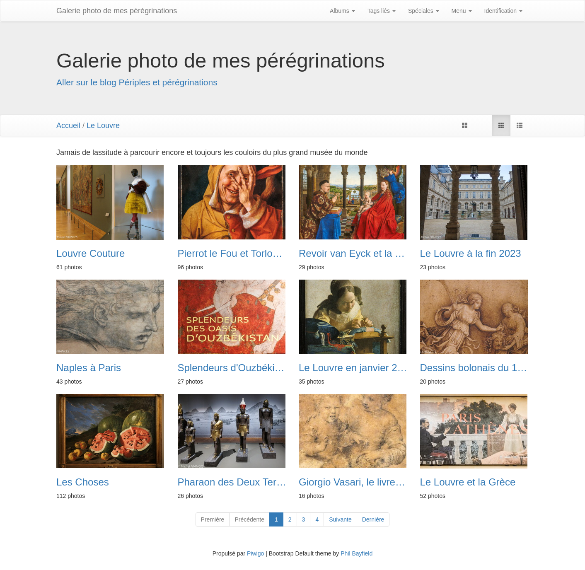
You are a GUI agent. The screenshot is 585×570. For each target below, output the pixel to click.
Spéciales (423, 10)
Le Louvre (103, 125)
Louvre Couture (90, 253)
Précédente (249, 519)
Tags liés (381, 10)
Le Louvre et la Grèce (468, 482)
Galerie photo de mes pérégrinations (116, 11)
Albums (342, 10)
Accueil (68, 125)
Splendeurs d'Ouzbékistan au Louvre (232, 367)
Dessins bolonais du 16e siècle (474, 367)
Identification (503, 10)
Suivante (340, 519)
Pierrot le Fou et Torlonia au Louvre (232, 253)
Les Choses (82, 482)
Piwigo (255, 553)
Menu (462, 10)
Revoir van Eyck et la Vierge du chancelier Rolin (353, 253)
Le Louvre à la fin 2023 (470, 253)
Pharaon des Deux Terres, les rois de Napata (232, 482)
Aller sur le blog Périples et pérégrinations (137, 82)
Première (213, 519)
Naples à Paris (88, 367)
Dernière (373, 519)
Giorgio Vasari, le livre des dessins (353, 482)
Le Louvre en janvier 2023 (353, 367)
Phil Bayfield (356, 553)
